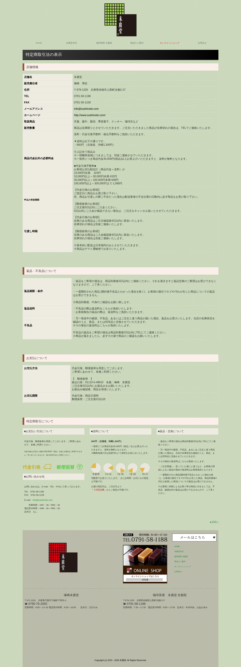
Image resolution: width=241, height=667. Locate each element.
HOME (39, 43)
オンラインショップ (169, 43)
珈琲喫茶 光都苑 (104, 43)
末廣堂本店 (71, 43)
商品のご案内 (136, 43)
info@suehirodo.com (43, 500)
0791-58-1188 (37, 491)
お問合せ (202, 43)
